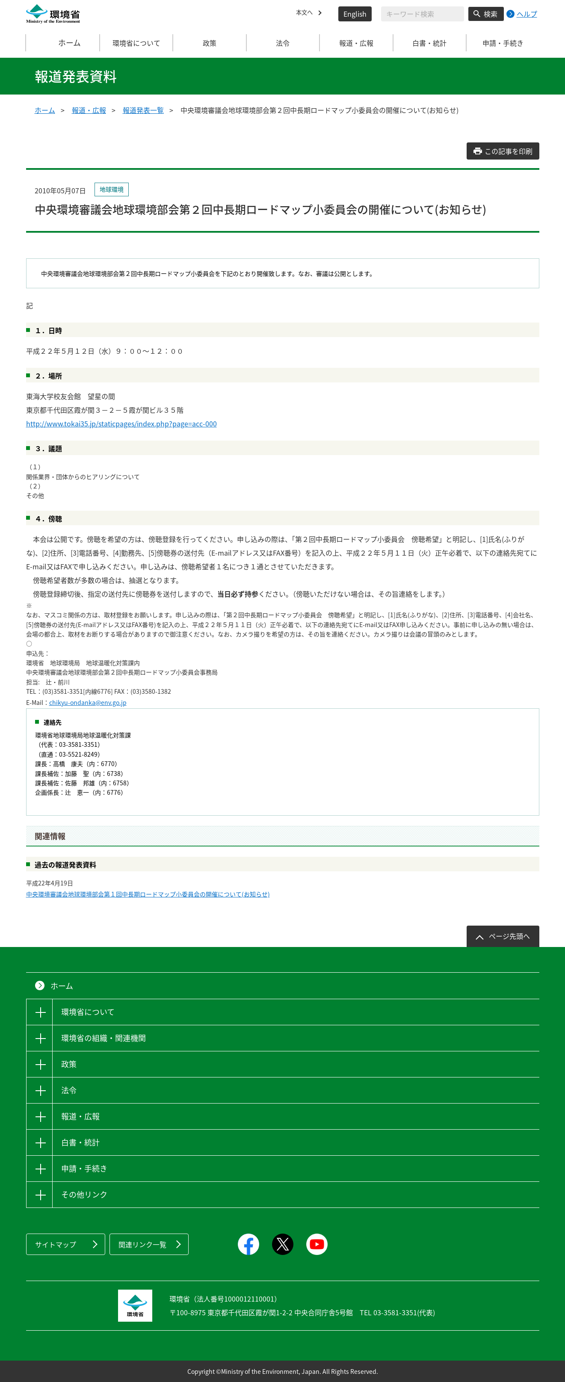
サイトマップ (55, 1244)
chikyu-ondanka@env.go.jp (88, 702)
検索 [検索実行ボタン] (490, 14)
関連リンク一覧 (142, 1244)
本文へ (306, 14)
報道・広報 (89, 110)
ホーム (63, 43)
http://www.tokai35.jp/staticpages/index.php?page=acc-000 (121, 423)
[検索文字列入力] (422, 13)
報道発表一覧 (143, 110)
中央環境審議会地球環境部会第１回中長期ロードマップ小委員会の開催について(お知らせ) (148, 894)
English (355, 14)
